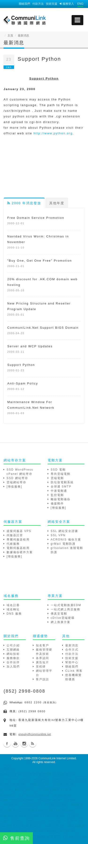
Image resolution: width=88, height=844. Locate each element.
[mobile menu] (77, 20)
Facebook (7, 743)
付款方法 (38, 3)
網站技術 (13, 654)
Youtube (15, 743)
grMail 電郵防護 (63, 543)
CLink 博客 (74, 670)
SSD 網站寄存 (17, 478)
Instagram (24, 743)
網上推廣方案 (60, 622)
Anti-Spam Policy (22, 383)
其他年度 (56, 203)
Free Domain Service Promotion (35, 218)
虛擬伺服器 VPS (19, 531)
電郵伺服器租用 (18, 548)
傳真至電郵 (59, 613)
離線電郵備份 (60, 499)
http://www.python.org (53, 133)
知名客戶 (42, 645)
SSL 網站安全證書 (64, 531)
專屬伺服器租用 (18, 539)
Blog (32, 743)
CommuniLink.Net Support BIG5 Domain (43, 327)
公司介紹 (13, 645)
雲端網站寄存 (16, 482)
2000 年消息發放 (24, 203)
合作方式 (71, 649)
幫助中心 (71, 662)
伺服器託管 (15, 535)
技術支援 (51, 3)
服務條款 (13, 658)
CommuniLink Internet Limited (57, 758)
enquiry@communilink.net (35, 734)
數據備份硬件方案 (20, 552)
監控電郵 (57, 495)
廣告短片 (42, 662)
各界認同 (42, 658)
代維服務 (13, 543)
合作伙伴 (13, 662)
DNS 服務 (14, 613)
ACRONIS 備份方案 (66, 539)
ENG (80, 3)
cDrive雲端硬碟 (63, 618)
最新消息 (71, 645)
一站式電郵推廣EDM (66, 605)
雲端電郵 (57, 478)
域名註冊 (13, 605)
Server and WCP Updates (30, 346)
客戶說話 (42, 679)
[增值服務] (14, 486)
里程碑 (41, 666)
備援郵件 (57, 503)
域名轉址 (13, 609)
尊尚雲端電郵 (60, 474)
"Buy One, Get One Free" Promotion (39, 260)
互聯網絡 (13, 649)
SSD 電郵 (58, 469)
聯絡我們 (24, 3)
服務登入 (67, 3)
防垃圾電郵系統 (62, 482)
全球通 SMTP (61, 486)
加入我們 (13, 666)
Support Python (21, 365)
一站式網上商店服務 (65, 609)
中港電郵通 (59, 490)
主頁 (10, 35)
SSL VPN (58, 535)
